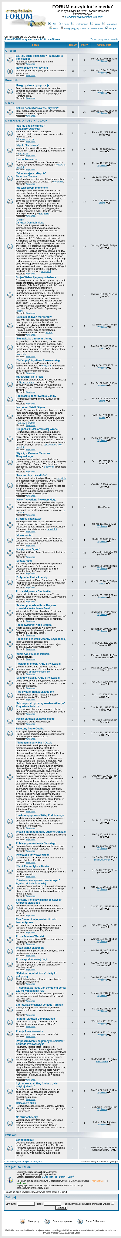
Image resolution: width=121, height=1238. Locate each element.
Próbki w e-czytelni (26, 423)
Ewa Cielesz (102, 1061)
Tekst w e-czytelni (25, 139)
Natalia (102, 417)
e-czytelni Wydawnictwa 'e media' (84, 17)
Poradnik (11, 80)
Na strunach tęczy (27, 1117)
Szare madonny (27, 382)
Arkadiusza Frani (36, 607)
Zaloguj (110, 28)
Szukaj (64, 24)
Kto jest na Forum (18, 1167)
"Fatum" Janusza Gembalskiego (35, 1018)
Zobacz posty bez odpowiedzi (104, 39)
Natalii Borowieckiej (30, 127)
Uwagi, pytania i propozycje (32, 85)
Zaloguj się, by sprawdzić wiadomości (82, 28)
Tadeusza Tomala (31, 175)
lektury (19, 311)
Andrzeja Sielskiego (39, 901)
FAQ (52, 24)
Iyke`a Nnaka (32, 866)
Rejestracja (109, 24)
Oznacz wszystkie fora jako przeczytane (23, 1161)
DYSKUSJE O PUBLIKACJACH (26, 120)
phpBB (55, 1233)
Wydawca (30, 64)
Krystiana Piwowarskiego (36, 499)
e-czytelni (23, 153)
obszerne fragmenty (39, 671)
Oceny (9, 103)
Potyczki (11, 1134)
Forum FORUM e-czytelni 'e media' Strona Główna (32, 39)
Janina (102, 203)
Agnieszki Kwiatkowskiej (38, 882)
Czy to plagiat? (25, 1139)
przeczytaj (21, 354)
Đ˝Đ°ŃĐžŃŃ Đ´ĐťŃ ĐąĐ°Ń (57, 1177)
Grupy (95, 24)
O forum (11, 50)
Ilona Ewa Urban (102, 860)
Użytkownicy (79, 24)
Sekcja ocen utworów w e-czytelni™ (38, 108)
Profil (54, 28)
